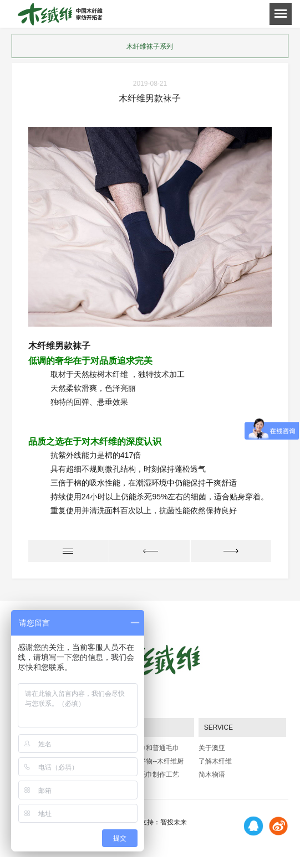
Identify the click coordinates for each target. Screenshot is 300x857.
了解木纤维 (215, 761)
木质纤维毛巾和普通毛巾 (142, 748)
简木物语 (212, 774)
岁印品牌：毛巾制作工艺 (142, 774)
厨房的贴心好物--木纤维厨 (145, 761)
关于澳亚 (212, 748)
